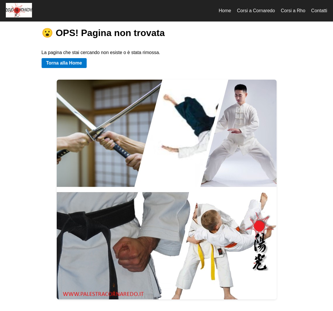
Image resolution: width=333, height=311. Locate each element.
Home (225, 10)
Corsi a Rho (293, 10)
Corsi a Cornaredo (256, 10)
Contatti (319, 10)
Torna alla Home (64, 62)
